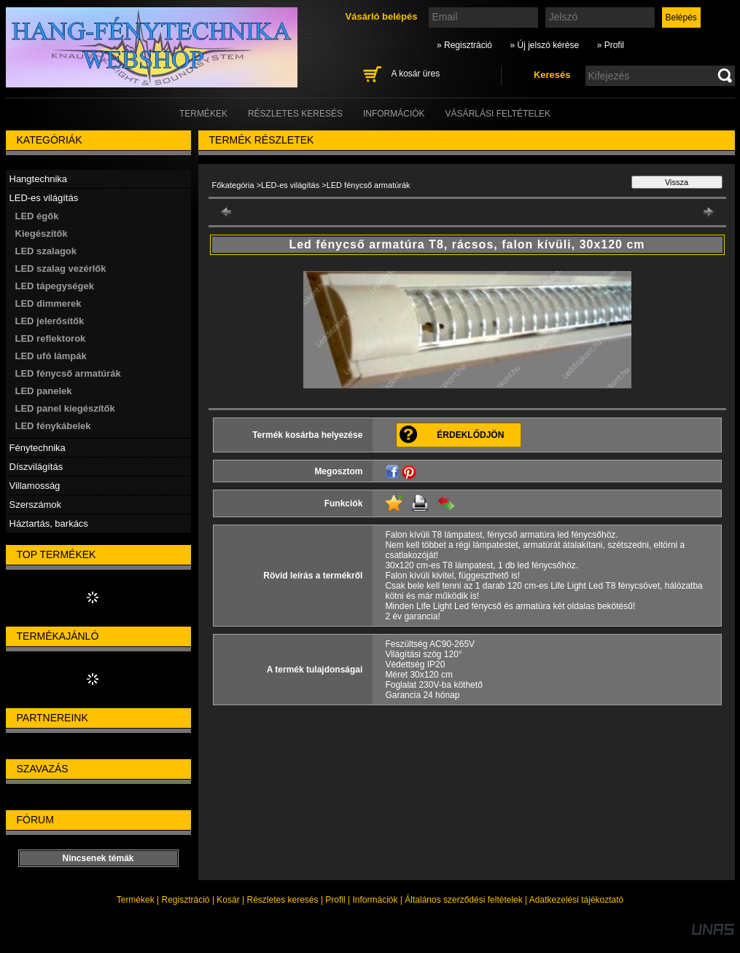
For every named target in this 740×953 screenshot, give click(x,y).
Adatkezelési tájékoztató (576, 900)
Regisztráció (186, 900)
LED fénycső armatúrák (68, 373)
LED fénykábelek (53, 425)
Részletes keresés (283, 900)
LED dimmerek (48, 303)
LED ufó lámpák (51, 355)
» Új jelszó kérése (544, 45)
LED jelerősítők (50, 320)
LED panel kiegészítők (65, 408)
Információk (374, 900)
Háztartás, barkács (48, 523)
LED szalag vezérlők (60, 268)
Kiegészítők (41, 233)
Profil (335, 900)
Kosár (228, 900)
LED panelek (43, 390)
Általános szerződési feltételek (463, 900)
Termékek (136, 900)
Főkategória (233, 185)
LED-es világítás (290, 185)
